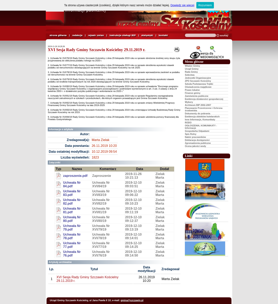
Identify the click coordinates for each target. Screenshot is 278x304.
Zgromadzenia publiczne (198, 143)
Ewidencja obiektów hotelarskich (202, 116)
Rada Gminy (191, 72)
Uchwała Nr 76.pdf (72, 253)
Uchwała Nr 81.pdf (72, 210)
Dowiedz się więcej (182, 5)
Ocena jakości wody (195, 146)
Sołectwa (190, 75)
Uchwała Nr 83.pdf (72, 193)
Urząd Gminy (192, 69)
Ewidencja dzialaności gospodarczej (204, 99)
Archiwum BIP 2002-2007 (198, 105)
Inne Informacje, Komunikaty (200, 119)
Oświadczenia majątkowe (198, 87)
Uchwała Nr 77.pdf (72, 244)
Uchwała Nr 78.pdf (72, 236)
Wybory (189, 102)
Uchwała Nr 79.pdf (72, 227)
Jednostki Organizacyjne (198, 78)
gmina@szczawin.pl (132, 300)
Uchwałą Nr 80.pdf (72, 219)
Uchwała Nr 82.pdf (72, 201)
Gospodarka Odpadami (197, 131)
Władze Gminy (192, 66)
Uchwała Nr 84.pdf (72, 184)
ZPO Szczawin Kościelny (198, 81)
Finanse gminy (192, 93)
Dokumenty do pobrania (197, 113)
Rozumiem (205, 5)
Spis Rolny (190, 134)
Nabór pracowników (195, 137)
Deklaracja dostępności (197, 140)
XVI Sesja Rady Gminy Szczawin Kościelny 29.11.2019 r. (96, 49)
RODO (188, 122)
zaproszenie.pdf (75, 175)
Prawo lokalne (192, 90)
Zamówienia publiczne (196, 96)
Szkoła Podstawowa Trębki (199, 84)
